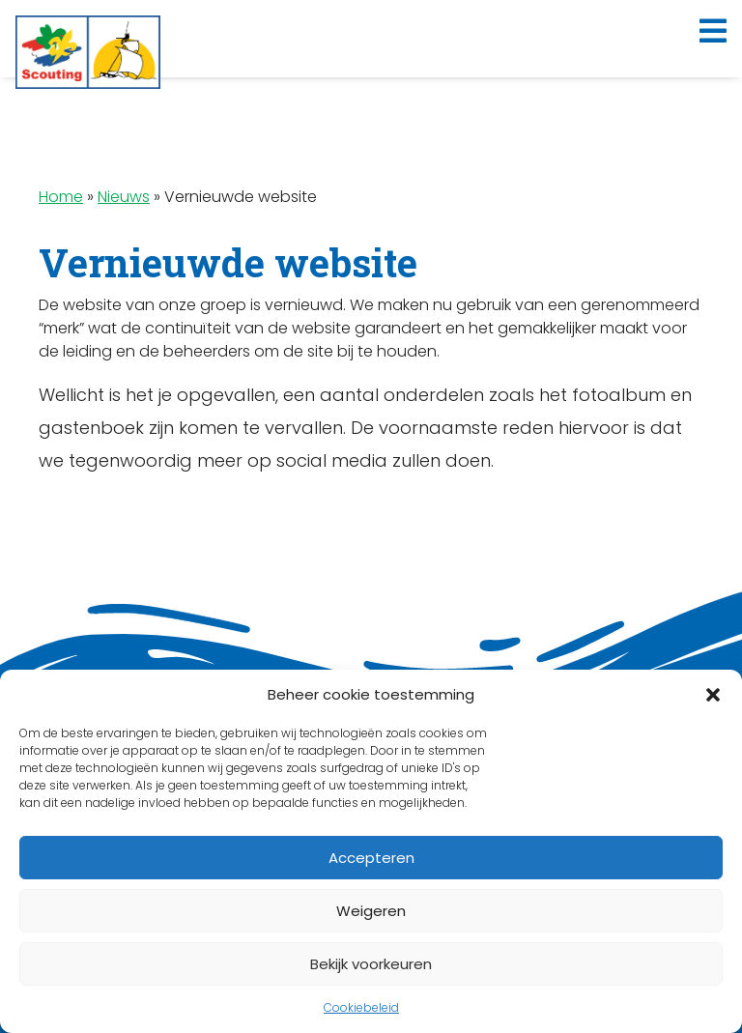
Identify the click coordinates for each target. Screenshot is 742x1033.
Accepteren (371, 857)
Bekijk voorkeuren (371, 964)
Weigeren (371, 911)
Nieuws (124, 197)
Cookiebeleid (361, 1007)
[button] (713, 694)
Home (61, 197)
